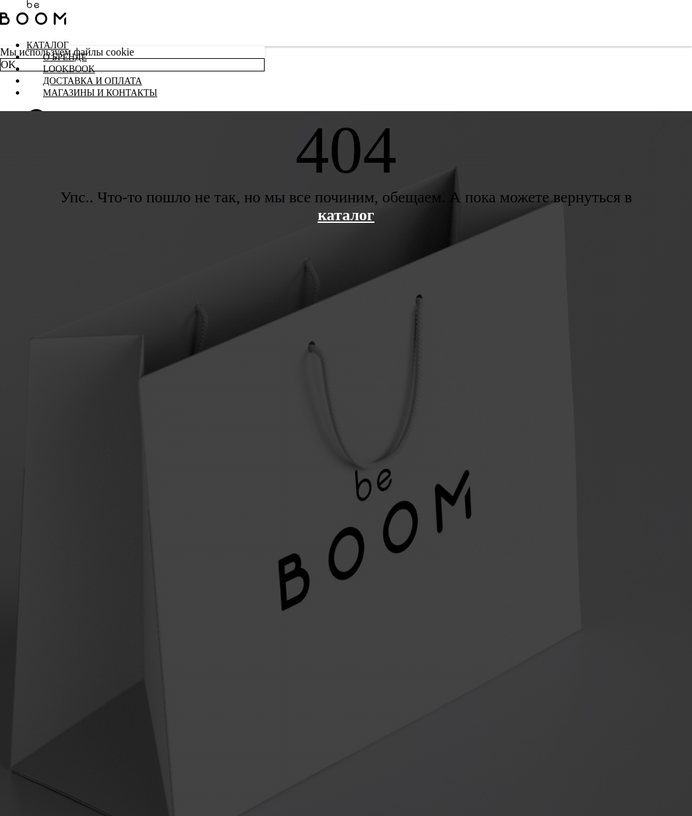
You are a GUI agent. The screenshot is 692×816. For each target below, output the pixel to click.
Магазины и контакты (100, 93)
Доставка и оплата (92, 81)
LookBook (69, 69)
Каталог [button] (47, 45)
